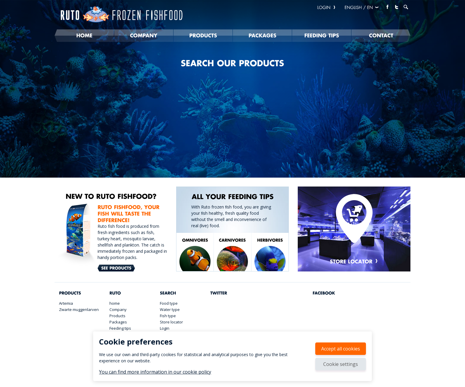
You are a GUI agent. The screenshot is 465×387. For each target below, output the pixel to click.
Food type (169, 303)
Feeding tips (120, 328)
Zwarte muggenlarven (79, 309)
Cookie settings (340, 364)
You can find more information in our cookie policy (155, 372)
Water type (170, 309)
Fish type (168, 315)
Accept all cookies (340, 348)
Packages (118, 322)
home (114, 303)
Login (164, 328)
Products (117, 315)
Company (118, 309)
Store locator (171, 322)
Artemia (66, 303)
